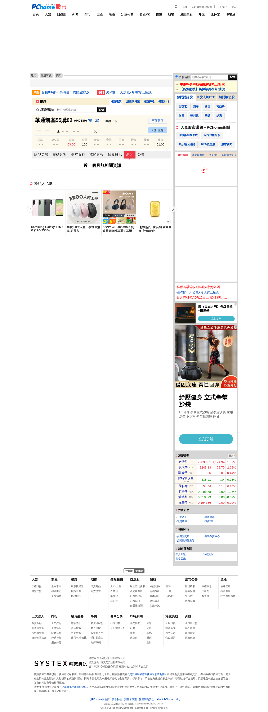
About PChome (164, 699)
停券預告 (190, 591)
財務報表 (155, 600)
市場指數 (56, 596)
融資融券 (210, 517)
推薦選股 (225, 591)
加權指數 (37, 586)
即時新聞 (136, 616)
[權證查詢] (77, 109)
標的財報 (96, 154)
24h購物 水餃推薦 (202, 7)
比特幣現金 (186, 478)
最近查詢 (183, 155)
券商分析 (116, 616)
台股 (132, 628)
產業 (132, 632)
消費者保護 (130, 699)
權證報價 (116, 101)
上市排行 (56, 623)
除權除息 (207, 586)
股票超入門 (97, 632)
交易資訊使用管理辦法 (74, 686)
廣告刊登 (117, 699)
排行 (87, 14)
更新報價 (158, 120)
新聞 (184, 7)
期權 (171, 14)
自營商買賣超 (39, 637)
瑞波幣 (183, 472)
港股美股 (186, 14)
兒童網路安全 (146, 699)
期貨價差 (96, 591)
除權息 (230, 14)
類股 (112, 14)
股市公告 (191, 579)
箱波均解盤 (97, 623)
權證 (159, 14)
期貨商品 (96, 586)
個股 (153, 579)
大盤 (48, 14)
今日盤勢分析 (117, 628)
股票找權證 (133, 101)
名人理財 (96, 628)
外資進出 (182, 521)
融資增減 (76, 628)
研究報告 (115, 623)
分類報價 (127, 14)
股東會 (205, 596)
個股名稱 (184, 77)
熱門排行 (170, 632)
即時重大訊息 (229, 155)
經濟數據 (190, 637)
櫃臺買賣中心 (212, 536)
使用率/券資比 (79, 637)
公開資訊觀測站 (186, 540)
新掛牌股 (190, 586)
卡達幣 (183, 491)
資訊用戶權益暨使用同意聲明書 (147, 674)
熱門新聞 (135, 623)
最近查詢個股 (137, 586)
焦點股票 (170, 637)
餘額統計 (76, 623)
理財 (149, 642)
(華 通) (93, 120)
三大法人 (182, 517)
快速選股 (225, 586)
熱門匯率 (190, 628)
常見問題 (181, 554)
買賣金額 (37, 623)
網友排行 (56, 642)
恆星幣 (183, 502)
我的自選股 (198, 155)
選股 (100, 14)
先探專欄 (96, 642)
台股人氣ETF (205, 97)
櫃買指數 (37, 591)
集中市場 (56, 586)
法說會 (205, 591)
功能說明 (208, 554)
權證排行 (163, 101)
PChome (222, 7)
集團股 (114, 596)
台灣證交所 (183, 536)
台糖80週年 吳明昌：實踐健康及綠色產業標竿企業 (67, 92)
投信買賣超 (38, 632)
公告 (141, 154)
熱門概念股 (226, 97)
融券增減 (76, 632)
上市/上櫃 (115, 586)
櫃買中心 (56, 591)
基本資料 (78, 154)
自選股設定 (136, 596)
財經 (149, 637)
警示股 (189, 596)
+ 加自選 (158, 130)
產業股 (114, 591)
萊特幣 (183, 486)
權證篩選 (149, 101)
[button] (173, 209)
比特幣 (215, 14)
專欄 (94, 616)
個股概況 (115, 154)
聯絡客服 (181, 558)
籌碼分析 (60, 154)
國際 (149, 623)
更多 (231, 455)
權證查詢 (45, 110)
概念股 (114, 600)
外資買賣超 (38, 628)
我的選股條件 (228, 596)
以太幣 (183, 467)
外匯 (201, 14)
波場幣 (183, 497)
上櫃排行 (56, 628)
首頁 (36, 14)
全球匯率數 (191, 623)
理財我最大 (97, 637)
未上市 (134, 637)
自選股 (61, 14)
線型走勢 (41, 154)
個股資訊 (46, 75)
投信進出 (210, 521)
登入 (233, 7)
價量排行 (214, 155)
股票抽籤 (190, 600)
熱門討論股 (185, 97)
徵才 (178, 699)
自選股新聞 (136, 605)
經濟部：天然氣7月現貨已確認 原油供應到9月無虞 (132, 92)
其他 (149, 632)
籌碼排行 (56, 637)
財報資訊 (135, 600)
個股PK (144, 14)
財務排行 (56, 632)
